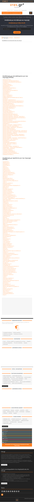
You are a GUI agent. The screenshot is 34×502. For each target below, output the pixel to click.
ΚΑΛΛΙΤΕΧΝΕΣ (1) (6, 92)
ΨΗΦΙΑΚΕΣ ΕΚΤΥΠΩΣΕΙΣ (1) (8, 154)
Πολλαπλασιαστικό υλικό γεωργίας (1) (10, 254)
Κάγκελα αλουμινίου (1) (7, 204)
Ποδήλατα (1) (5, 252)
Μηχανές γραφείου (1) (7, 229)
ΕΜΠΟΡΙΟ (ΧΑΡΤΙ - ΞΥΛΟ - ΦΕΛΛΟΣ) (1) (10, 139)
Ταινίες (4, 442)
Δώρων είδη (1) (6, 186)
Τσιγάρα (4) (5, 275)
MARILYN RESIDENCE (7, 376)
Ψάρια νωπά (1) (6, 291)
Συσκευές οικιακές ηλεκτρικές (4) (9, 268)
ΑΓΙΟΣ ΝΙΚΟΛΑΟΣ (6, 410)
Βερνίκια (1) (5, 176)
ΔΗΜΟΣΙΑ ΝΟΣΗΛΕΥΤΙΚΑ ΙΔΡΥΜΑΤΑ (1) (10, 122)
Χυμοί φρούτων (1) (6, 290)
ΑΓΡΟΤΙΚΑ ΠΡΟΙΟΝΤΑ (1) (8, 113)
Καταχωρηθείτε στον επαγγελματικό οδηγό (12, 13)
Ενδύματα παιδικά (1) (7, 193)
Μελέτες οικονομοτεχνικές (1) (9, 228)
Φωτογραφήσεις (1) (7, 284)
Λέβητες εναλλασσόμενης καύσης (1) (10, 224)
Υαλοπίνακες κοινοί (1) (7, 279)
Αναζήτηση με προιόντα (18, 334)
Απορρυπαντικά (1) (6, 171)
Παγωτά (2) (5, 248)
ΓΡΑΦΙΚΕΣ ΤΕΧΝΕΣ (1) (7, 84)
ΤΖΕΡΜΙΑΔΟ (28, 411)
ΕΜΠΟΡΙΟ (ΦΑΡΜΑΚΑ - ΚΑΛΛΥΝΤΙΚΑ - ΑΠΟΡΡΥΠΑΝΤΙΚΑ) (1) (14, 138)
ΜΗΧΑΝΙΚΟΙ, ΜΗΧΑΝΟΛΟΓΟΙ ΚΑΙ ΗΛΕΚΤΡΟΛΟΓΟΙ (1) (13, 101)
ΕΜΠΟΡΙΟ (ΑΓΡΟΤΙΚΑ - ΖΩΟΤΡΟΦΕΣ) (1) (11, 126)
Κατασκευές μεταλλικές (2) (8, 210)
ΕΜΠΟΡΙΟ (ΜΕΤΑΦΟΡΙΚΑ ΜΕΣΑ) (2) (10, 133)
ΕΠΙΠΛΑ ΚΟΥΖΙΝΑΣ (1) (7, 89)
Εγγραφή (25, 342)
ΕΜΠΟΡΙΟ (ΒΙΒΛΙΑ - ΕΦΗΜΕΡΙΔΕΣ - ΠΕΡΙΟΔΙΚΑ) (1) (12, 127)
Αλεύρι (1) (5, 166)
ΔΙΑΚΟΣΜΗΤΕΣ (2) (6, 86)
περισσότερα (5, 386)
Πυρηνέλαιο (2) (6, 259)
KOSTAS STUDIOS (28, 377)
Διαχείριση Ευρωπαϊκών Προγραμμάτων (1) (11, 185)
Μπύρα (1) (5, 237)
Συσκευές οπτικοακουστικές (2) (9, 269)
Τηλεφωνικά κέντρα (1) (7, 273)
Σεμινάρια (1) (5, 262)
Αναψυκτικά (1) (6, 168)
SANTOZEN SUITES (19, 377)
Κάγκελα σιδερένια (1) (7, 205)
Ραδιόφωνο (5, 440)
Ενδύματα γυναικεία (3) (7, 191)
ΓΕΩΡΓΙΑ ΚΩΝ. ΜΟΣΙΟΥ (7, 423)
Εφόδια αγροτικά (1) (7, 199)
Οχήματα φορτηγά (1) (7, 244)
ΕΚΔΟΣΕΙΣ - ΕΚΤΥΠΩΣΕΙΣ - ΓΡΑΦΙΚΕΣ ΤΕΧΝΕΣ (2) (12, 124)
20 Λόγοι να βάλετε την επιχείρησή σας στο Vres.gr (16, 341)
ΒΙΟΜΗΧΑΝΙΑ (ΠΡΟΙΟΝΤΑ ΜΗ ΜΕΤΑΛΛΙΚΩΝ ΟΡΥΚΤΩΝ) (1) (14, 121)
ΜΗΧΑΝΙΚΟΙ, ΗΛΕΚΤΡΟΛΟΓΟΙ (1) (9, 100)
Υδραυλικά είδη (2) (6, 281)
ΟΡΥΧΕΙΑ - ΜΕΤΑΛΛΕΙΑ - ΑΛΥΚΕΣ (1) (10, 143)
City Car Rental (6, 422)
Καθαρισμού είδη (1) (7, 209)
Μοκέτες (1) (5, 233)
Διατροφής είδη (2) (6, 184)
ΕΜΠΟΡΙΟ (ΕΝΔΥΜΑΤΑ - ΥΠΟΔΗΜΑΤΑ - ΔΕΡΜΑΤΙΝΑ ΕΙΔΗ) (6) (15, 132)
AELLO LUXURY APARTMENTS (25, 381)
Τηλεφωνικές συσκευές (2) (8, 274)
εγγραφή (19, 1)
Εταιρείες (5, 429)
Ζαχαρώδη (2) (5, 202)
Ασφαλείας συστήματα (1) (8, 174)
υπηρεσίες (23, 1)
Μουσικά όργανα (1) (7, 236)
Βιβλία (4, 434)
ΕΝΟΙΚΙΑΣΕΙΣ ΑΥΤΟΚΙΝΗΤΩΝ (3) (9, 140)
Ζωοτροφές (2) (6, 203)
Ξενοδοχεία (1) (6, 240)
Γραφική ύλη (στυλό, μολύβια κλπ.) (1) (10, 180)
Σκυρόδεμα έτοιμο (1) (7, 263)
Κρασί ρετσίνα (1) (6, 216)
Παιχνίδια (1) (5, 249)
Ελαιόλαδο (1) (5, 187)
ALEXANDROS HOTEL (7, 380)
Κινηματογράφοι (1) (7, 212)
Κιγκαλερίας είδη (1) (7, 211)
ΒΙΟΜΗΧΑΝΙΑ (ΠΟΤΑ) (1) (7, 120)
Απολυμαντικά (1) (6, 170)
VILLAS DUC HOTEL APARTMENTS (17, 378)
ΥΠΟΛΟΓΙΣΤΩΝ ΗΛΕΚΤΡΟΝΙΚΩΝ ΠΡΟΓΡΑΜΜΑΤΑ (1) (13, 105)
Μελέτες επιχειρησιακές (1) (8, 227)
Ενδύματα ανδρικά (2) (7, 190)
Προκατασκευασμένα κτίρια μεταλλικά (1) (11, 258)
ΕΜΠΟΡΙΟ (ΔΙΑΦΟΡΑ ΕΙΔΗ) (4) (9, 128)
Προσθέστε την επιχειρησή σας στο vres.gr (12, 40)
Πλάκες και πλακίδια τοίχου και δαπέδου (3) (11, 250)
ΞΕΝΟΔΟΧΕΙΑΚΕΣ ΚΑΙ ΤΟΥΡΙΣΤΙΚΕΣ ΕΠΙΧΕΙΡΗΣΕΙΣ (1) (13, 102)
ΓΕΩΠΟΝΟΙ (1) (6, 83)
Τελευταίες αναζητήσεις (18, 342)
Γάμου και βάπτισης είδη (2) (8, 179)
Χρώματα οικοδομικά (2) (8, 288)
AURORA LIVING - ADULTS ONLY (9, 377)
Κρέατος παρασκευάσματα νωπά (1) (10, 221)
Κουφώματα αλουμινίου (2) (8, 215)
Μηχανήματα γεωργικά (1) (8, 230)
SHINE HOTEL (24, 419)
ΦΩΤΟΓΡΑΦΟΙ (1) (6, 109)
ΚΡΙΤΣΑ (27, 410)
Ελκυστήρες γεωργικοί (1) (8, 189)
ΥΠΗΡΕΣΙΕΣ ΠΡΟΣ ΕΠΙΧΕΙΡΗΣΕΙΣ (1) (10, 152)
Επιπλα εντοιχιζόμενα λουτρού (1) (10, 196)
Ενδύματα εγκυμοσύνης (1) (8, 192)
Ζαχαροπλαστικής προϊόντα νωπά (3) (10, 201)
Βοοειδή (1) (5, 177)
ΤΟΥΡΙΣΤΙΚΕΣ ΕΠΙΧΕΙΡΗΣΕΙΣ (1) (9, 151)
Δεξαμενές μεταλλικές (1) (8, 183)
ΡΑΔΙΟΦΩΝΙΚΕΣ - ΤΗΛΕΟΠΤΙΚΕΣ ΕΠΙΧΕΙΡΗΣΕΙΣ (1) (12, 147)
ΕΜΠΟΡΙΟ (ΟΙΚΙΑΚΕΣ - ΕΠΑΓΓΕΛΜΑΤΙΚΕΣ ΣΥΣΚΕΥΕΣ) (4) (13, 135)
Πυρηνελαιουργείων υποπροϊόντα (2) (10, 260)
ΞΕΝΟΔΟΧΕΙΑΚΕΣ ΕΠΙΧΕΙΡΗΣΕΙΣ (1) (9, 142)
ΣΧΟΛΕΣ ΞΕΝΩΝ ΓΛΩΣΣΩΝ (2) (8, 148)
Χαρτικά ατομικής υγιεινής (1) (9, 285)
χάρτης (31, 1)
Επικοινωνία (5, 344)
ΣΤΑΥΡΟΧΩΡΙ (22, 411)
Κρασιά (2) (5, 217)
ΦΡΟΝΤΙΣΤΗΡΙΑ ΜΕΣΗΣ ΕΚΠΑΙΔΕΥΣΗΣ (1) (11, 153)
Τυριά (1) (4, 277)
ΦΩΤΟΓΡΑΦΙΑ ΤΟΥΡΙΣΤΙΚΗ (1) (8, 108)
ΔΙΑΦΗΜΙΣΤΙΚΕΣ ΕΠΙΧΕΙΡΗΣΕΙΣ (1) (9, 88)
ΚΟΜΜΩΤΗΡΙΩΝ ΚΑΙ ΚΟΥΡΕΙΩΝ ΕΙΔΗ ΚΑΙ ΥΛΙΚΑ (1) (13, 97)
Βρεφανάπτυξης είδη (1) (7, 178)
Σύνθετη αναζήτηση (16, 332)
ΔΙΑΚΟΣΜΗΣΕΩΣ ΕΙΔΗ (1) (8, 85)
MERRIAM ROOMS (6, 378)
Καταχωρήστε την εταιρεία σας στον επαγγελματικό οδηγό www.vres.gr (17, 445)
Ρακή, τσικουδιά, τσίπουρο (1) (9, 261)
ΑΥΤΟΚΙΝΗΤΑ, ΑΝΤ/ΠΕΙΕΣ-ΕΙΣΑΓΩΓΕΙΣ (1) (11, 81)
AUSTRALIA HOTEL (13, 422)
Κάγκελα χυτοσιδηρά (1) (7, 206)
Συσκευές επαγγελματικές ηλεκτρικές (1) (11, 266)
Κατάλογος (5, 431)
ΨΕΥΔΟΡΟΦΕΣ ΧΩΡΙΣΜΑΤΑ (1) (9, 111)
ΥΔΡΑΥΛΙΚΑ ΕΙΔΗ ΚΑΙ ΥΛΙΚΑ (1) (9, 104)
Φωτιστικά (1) (5, 283)
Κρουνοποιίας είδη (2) (7, 222)
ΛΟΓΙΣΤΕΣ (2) (5, 98)
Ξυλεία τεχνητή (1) (6, 241)
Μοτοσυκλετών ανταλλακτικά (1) (9, 235)
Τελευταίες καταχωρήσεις (7, 342)
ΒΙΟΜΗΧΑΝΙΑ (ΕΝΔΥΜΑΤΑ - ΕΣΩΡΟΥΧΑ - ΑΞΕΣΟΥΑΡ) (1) (14, 116)
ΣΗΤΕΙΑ (17, 411)
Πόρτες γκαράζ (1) (6, 256)
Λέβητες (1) (5, 223)
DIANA (26, 378)
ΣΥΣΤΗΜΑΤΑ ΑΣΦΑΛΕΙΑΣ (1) (8, 103)
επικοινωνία (28, 1)
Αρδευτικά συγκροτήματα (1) (8, 172)
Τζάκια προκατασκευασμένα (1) (9, 271)
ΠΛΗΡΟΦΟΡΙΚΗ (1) (6, 145)
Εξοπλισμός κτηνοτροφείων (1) (9, 195)
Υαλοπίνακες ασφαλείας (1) (8, 278)
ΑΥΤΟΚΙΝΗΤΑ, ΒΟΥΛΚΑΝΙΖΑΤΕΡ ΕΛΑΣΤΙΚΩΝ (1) (12, 82)
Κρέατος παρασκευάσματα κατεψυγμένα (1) (11, 220)
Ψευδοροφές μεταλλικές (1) (8, 293)
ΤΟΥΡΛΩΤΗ (5, 413)
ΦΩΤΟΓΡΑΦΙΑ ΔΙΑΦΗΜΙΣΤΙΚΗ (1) (9, 107)
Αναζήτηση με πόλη (6, 335)
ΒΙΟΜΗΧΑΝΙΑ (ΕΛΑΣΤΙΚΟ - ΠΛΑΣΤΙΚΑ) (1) (11, 115)
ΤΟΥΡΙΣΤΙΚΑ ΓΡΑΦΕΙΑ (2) (7, 149)
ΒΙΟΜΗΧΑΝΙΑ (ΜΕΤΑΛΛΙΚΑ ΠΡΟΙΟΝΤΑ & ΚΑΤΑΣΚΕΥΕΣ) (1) (14, 117)
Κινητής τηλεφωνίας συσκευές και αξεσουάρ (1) (12, 214)
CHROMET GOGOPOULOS (16, 419)
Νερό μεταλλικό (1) (6, 239)
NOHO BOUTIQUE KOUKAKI (17, 380)
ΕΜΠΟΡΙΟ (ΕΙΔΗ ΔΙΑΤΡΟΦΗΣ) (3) (9, 129)
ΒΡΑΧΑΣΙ (12, 410)
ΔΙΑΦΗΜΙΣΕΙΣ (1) (6, 123)
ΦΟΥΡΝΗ (10, 413)
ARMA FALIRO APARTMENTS (17, 383)
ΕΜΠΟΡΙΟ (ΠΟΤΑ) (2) (7, 136)
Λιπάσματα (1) (5, 225)
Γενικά (4, 341)
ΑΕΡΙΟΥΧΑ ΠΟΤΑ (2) (7, 79)
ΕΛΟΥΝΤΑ (17, 410)
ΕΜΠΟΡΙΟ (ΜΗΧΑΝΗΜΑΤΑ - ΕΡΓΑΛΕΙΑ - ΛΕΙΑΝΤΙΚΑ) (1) (13, 134)
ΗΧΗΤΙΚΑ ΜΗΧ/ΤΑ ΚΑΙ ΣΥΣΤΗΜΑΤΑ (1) (10, 90)
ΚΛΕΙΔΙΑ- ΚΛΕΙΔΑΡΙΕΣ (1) (7, 96)
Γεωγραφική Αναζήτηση (7, 332)
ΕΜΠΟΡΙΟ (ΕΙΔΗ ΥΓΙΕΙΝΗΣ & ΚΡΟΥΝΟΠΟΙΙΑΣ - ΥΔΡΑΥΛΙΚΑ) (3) (15, 130)
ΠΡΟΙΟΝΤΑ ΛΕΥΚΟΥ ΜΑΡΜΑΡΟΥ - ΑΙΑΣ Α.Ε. (11, 381)
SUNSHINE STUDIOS (7, 383)
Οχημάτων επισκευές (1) (8, 247)
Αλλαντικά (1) (5, 167)
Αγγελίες (5, 433)
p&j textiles (20, 422)
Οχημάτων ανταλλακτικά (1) (8, 246)
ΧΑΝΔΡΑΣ (15, 413)
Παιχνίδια (5, 438)
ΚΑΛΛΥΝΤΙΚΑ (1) (6, 94)
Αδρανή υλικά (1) (6, 163)
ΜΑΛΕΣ (4, 411)
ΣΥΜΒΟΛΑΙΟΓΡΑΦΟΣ (24, 420)
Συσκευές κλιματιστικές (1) (8, 267)
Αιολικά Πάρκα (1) (6, 165)
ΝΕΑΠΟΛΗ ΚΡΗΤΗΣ (10, 411)
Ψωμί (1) (4, 294)
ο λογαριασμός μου (13, 1)
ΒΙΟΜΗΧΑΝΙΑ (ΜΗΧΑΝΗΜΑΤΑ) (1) (9, 119)
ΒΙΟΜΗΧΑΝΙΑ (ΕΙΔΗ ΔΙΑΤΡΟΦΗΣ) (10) (10, 114)
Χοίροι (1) (5, 287)
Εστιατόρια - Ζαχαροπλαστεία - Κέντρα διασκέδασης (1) (14, 198)
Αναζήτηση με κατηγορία (7, 334)
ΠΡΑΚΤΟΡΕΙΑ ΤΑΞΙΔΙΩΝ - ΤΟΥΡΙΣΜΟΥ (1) (11, 146)
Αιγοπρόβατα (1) (6, 164)
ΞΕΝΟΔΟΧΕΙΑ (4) (6, 141)
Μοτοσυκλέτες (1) (6, 234)
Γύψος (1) (5, 182)
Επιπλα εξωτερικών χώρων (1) (9, 197)
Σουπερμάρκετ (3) (6, 265)
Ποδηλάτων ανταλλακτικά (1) (8, 253)
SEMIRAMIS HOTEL (6, 419)
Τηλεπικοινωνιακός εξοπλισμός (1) (10, 272)
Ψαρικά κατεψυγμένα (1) (8, 292)
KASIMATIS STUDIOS (7, 420)
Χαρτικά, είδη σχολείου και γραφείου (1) (11, 286)
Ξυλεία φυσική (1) (6, 242)
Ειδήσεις (5, 436)
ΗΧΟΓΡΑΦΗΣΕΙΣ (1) (6, 91)
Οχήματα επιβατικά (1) (7, 243)
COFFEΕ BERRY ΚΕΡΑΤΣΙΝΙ (17, 376)
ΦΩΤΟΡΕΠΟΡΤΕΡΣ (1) (7, 110)
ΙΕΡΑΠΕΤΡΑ (22, 410)
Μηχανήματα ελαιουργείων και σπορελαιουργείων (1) (13, 231)
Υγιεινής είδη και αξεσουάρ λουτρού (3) (11, 280)
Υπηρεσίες (28, 341)
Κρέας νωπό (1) (6, 218)
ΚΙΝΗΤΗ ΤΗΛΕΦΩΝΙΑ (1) (7, 95)
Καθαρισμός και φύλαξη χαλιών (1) (10, 208)
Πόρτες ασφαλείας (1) (7, 255)
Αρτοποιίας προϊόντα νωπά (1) (9, 173)
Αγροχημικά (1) (6, 161)
